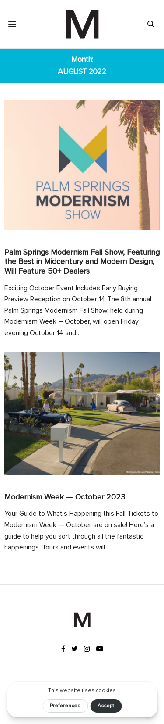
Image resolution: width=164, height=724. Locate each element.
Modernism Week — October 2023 (64, 497)
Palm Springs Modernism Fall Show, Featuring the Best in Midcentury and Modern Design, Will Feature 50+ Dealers (82, 261)
